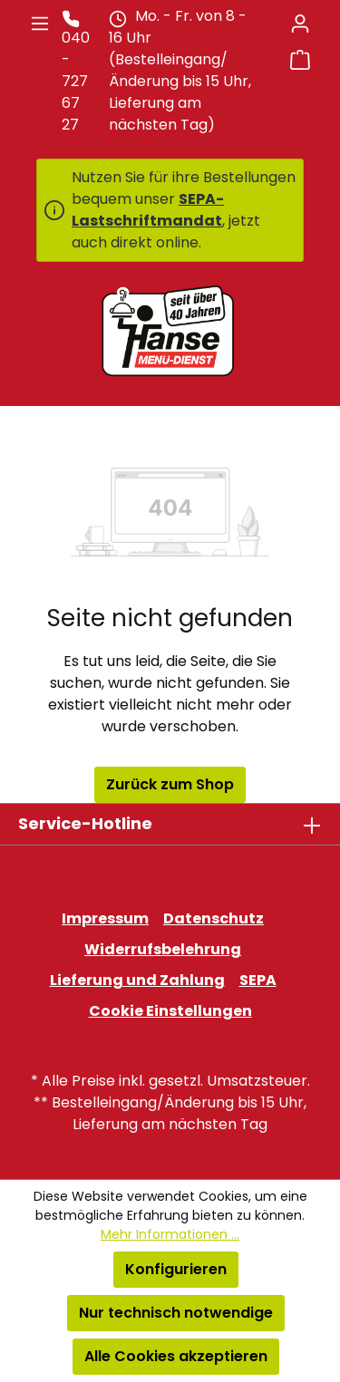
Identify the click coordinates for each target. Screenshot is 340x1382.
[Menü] (40, 23)
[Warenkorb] (300, 60)
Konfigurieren (176, 1269)
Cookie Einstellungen (170, 1010)
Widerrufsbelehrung (162, 949)
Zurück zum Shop (170, 784)
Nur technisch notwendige (176, 1312)
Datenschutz (213, 918)
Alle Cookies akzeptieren (175, 1356)
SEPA (258, 980)
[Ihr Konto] (300, 23)
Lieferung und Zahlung (137, 980)
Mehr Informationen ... (170, 1234)
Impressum (105, 918)
